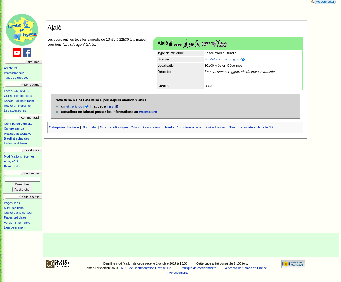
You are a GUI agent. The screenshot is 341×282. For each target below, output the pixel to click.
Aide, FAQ (11, 161)
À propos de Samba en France (246, 268)
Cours (135, 127)
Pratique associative (18, 133)
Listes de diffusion (16, 143)
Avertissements (178, 272)
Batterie (73, 127)
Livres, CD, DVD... (16, 90)
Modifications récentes (19, 156)
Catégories (57, 127)
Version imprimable (17, 222)
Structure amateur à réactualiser (201, 127)
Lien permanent (15, 227)
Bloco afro (89, 127)
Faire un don (12, 166)
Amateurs (10, 68)
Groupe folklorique (114, 127)
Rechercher (31, 173)
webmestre (148, 112)
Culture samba (14, 128)
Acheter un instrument (19, 100)
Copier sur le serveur (18, 212)
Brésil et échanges (16, 138)
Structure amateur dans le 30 (251, 127)
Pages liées (12, 203)
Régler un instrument (18, 105)
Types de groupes (16, 77)
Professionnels (14, 72)
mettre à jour (73, 106)
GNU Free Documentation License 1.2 (145, 268)
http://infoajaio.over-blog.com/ (223, 59)
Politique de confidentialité (198, 268)
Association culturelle (159, 127)
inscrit (112, 106)
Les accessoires (15, 110)
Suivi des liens (14, 207)
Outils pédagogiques (18, 95)
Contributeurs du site (18, 123)
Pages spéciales (15, 217)
